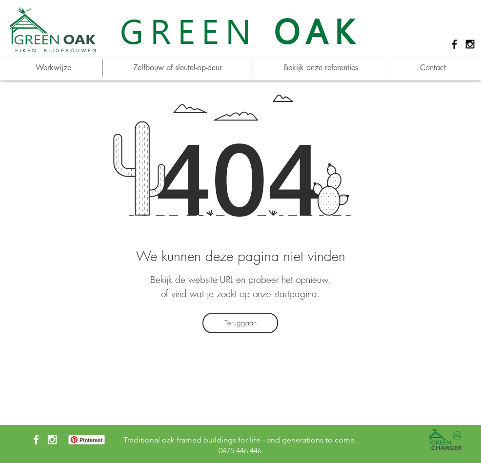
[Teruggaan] (240, 323)
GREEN (240, 30)
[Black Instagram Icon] (470, 44)
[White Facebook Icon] (36, 439)
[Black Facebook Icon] (454, 44)
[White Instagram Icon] (52, 439)
